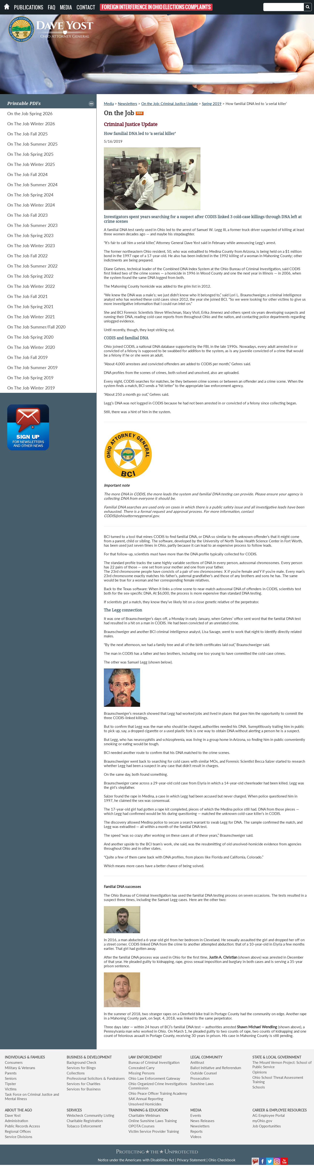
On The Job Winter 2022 (31, 286)
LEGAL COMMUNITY (206, 1057)
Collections (76, 1073)
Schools (258, 1087)
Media (66, 7)
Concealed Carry (141, 1068)
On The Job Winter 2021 (31, 316)
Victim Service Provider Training (153, 1131)
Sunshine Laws (202, 1083)
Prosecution (199, 1078)
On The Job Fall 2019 (27, 357)
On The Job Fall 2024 (27, 174)
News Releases (202, 1120)
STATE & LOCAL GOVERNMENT (276, 1057)
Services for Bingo (81, 1068)
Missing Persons (141, 1073)
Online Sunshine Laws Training (152, 1120)
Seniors (11, 1078)
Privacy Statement (191, 1160)
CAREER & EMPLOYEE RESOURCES (279, 1110)
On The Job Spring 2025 (30, 154)
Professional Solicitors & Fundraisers (96, 1078)
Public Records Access (22, 1126)
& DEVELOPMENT (98, 1057)
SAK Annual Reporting (145, 1098)
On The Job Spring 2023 (30, 235)
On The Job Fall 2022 (27, 255)
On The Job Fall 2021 (27, 296)
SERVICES (74, 1110)
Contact (86, 7)
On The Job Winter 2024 (31, 205)
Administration (16, 1120)
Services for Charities (83, 1083)
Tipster (10, 1083)
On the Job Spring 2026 (29, 113)
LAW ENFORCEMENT (145, 1057)
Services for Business (84, 1089)
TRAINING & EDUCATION (148, 1110)
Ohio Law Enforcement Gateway (154, 1078)
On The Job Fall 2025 (27, 133)
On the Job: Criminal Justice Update (169, 103)
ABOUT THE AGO (18, 1110)
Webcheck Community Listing (90, 1115)
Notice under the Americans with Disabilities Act (136, 1160)
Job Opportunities (266, 1126)
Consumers (14, 1062)
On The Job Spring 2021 (30, 306)
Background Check (81, 1062)
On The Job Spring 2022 (30, 276)
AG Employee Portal (268, 1115)
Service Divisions (18, 1136)
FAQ (51, 7)
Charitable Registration (85, 1120)
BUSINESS (75, 1057)
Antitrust (197, 1062)
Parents (11, 1073)
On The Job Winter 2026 (31, 123)
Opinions (259, 1072)
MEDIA (195, 1110)
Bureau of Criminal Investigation (153, 1062)
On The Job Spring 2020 (30, 337)
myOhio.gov (262, 1120)
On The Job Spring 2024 (30, 194)
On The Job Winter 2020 (31, 347)
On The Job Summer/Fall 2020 (36, 326)
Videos (195, 1136)
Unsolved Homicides (145, 1104)
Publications (28, 7)
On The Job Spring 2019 (30, 377)
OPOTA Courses (141, 1126)
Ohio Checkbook (222, 1160)
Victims (11, 1089)
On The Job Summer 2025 (32, 144)
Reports (196, 1131)
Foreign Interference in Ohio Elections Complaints (156, 7)
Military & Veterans (20, 1068)
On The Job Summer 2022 (32, 265)
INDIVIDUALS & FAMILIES (25, 1057)
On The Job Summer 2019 (32, 367)
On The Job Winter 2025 (31, 164)
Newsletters (127, 103)
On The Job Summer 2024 (32, 184)
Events (195, 1115)
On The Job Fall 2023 (27, 215)
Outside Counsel (203, 1073)
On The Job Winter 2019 (31, 387)
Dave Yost (13, 1115)
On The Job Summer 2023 (32, 225)
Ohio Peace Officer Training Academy (157, 1093)
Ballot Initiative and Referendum (215, 1068)
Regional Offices (18, 1131)
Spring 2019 (211, 103)
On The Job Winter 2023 (31, 245)
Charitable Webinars (144, 1115)
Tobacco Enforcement (84, 1126)
